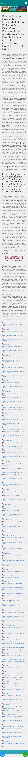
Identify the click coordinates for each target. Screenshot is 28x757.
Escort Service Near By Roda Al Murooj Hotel (13, 358)
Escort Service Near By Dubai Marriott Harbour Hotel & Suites (12, 604)
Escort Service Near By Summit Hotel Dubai (13, 558)
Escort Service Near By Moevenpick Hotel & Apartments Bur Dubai (13, 398)
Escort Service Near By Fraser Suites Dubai (13, 427)
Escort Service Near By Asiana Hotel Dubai (13, 322)
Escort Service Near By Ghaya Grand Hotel (13, 407)
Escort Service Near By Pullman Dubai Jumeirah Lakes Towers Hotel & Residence (13, 445)
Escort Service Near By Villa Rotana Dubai (12, 724)
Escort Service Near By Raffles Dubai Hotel (13, 546)
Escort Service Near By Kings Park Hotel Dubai (13, 633)
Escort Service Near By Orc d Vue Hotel (12, 649)
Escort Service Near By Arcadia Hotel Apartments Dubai (11, 439)
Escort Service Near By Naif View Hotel (12, 598)
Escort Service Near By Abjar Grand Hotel (12, 710)
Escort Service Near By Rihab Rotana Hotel (13, 587)
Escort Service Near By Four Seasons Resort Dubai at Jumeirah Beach (13, 707)
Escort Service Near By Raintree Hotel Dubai (13, 659)
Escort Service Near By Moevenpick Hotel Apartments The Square (12, 360)
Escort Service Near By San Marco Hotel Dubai (14, 661)
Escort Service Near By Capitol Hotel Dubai (13, 540)
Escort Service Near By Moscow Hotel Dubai (13, 595)
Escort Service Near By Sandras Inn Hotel (12, 677)
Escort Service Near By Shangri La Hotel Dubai (13, 537)
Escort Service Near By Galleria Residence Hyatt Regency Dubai (12, 729)
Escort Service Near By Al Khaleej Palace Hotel (13, 647)
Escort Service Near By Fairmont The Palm (13, 521)
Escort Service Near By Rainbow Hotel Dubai (13, 746)
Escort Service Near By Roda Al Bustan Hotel (13, 409)
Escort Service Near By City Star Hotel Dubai (13, 689)
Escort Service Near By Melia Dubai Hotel (12, 472)
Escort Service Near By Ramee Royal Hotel (13, 593)
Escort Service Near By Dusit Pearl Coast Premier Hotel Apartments (12, 402)
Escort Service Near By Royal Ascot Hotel (12, 683)
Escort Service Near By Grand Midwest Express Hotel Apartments (12, 515)
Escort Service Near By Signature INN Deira (13, 555)
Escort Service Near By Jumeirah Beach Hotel (13, 429)
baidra (3, 3)
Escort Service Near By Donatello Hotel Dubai (13, 442)
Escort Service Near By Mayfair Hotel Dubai (13, 524)
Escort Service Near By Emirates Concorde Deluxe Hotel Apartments (13, 574)
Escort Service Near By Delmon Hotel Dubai (13, 627)
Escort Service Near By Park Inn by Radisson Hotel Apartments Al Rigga (13, 713)
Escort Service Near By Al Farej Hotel (11, 667)
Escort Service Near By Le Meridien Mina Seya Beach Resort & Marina (13, 432)
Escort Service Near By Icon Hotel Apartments (13, 726)
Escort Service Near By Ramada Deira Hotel (13, 577)
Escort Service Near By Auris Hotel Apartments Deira (11, 601)
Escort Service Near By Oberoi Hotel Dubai (13, 571)
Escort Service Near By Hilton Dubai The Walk (13, 405)
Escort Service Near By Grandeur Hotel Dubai (13, 743)
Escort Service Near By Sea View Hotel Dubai (13, 482)
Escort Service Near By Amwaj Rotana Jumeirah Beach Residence (12, 624)
